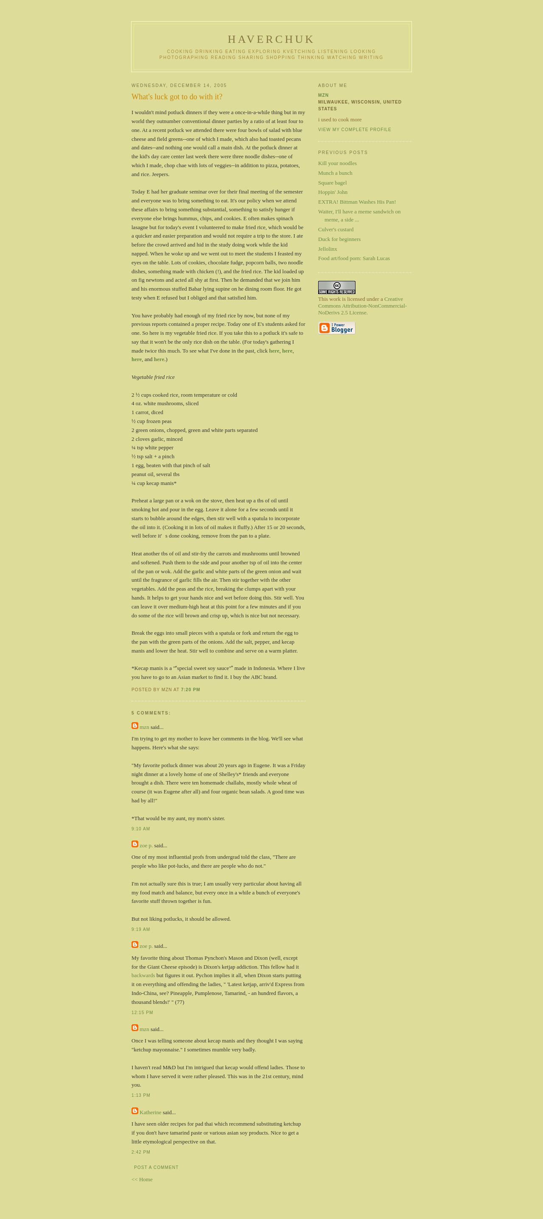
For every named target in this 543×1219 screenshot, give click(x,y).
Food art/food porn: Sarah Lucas (354, 258)
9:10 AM (141, 829)
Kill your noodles (337, 163)
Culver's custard (336, 229)
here (274, 350)
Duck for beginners (339, 239)
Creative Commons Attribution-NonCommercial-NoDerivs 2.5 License (362, 306)
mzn (144, 727)
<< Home (142, 1179)
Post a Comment (156, 1167)
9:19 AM (141, 929)
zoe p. (146, 845)
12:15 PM (142, 1012)
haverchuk (272, 39)
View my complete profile (355, 129)
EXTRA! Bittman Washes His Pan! (357, 202)
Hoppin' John (332, 192)
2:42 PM (141, 1152)
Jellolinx (327, 249)
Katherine (150, 1112)
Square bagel (332, 182)
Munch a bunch (335, 173)
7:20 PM (190, 689)
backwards (143, 975)
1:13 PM (141, 1095)
